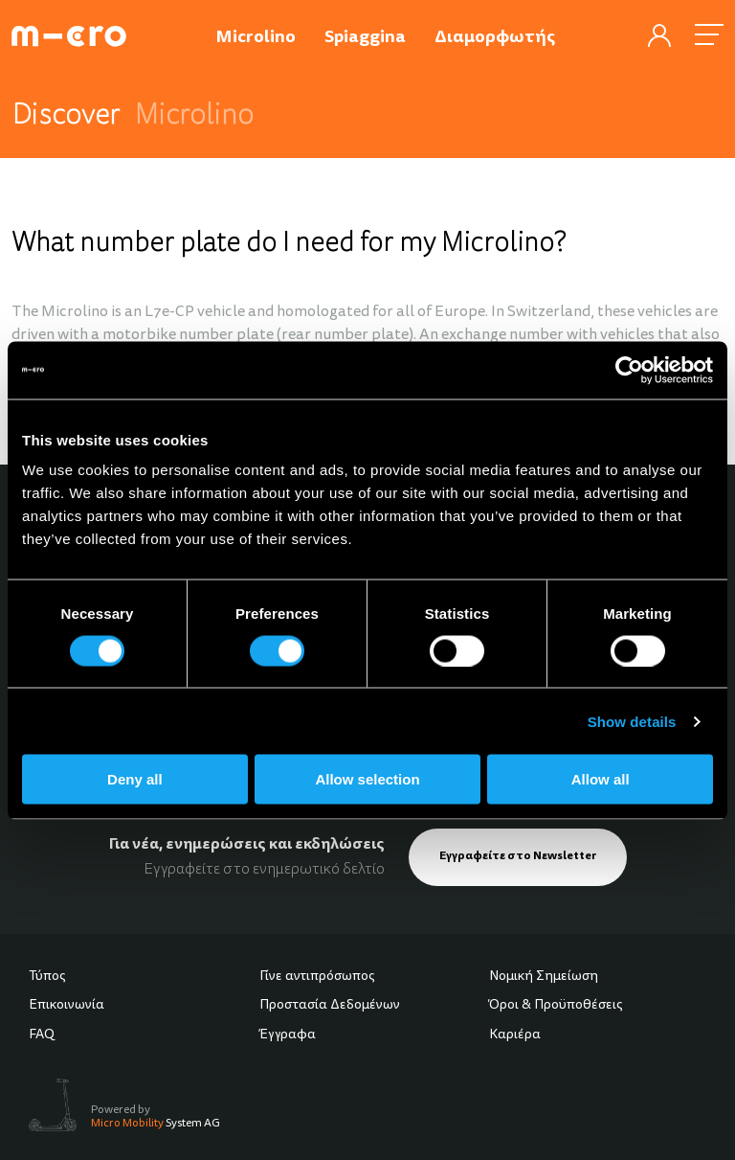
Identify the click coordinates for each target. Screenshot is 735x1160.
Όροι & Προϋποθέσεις (556, 1005)
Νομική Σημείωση (543, 977)
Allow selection (367, 779)
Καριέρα (515, 1035)
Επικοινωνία (66, 1005)
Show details (632, 721)
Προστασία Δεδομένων (329, 1005)
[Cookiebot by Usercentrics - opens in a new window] (629, 369)
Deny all (135, 779)
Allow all (600, 779)
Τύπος (47, 977)
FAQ (42, 1035)
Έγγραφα (287, 1035)
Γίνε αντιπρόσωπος (317, 977)
